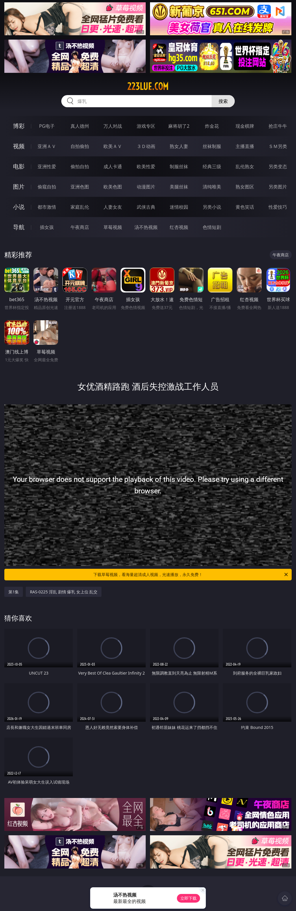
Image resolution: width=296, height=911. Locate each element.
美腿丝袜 (179, 187)
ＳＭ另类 (278, 146)
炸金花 (212, 126)
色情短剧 (212, 227)
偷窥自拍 (47, 187)
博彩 (19, 126)
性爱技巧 (278, 207)
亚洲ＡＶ (47, 146)
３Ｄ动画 (146, 146)
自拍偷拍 (80, 146)
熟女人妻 (179, 146)
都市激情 (47, 207)
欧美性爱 (146, 166)
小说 (19, 207)
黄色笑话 (245, 207)
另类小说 (212, 207)
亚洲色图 (80, 187)
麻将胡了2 (178, 126)
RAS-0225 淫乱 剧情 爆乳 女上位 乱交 (63, 592)
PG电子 (46, 126)
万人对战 (112, 126)
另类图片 (278, 187)
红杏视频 (179, 227)
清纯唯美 (212, 187)
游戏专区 (146, 126)
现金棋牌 (245, 126)
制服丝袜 (179, 166)
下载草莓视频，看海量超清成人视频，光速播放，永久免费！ (191, 574)
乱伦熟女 (245, 166)
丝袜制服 (212, 146)
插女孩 (47, 227)
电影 (19, 166)
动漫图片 (146, 187)
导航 (19, 227)
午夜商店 (80, 227)
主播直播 (245, 146)
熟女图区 (245, 187)
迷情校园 (179, 207)
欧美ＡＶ (112, 146)
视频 (19, 146)
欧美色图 (112, 187)
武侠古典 (146, 207)
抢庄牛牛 (278, 126)
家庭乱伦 (80, 207)
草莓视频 (112, 227)
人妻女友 (112, 207)
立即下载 (188, 898)
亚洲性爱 (47, 166)
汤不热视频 (146, 227)
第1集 (13, 592)
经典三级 (212, 166)
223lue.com (148, 86)
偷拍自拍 (80, 166)
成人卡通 (112, 166)
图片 (19, 186)
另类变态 (278, 166)
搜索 (223, 101)
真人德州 (80, 126)
